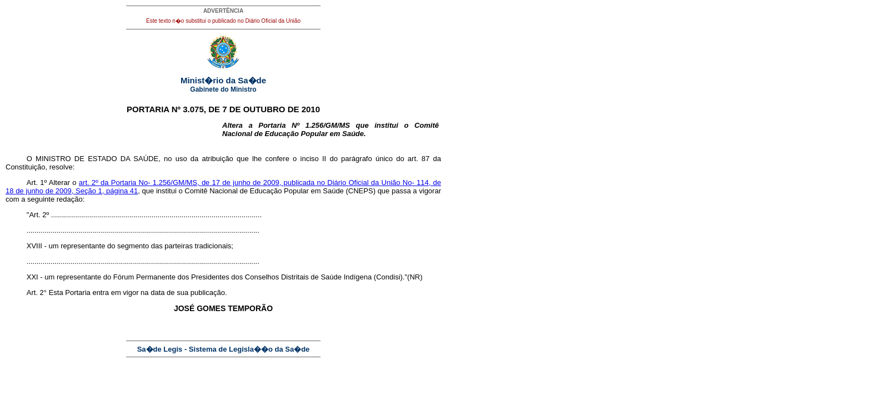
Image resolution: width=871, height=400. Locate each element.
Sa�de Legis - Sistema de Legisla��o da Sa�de (223, 349)
